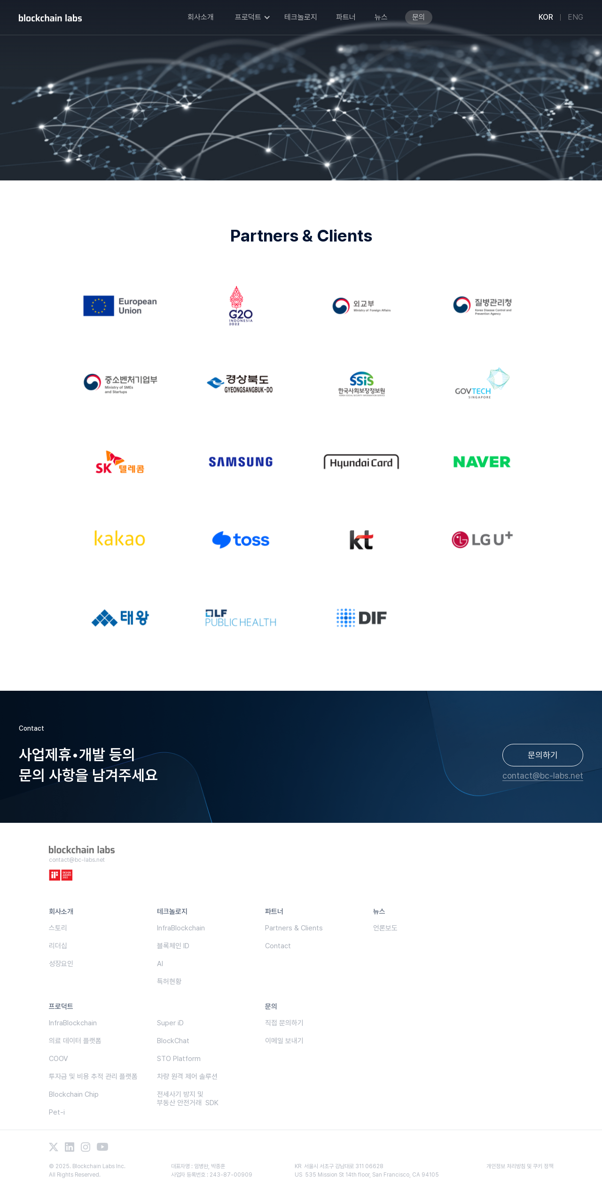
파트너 (346, 17)
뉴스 (381, 17)
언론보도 (385, 928)
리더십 (58, 946)
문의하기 (543, 755)
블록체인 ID (173, 946)
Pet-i (57, 1112)
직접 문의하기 (284, 1023)
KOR (546, 17)
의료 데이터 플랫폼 (75, 1041)
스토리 (58, 928)
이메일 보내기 (284, 1041)
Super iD (170, 1023)
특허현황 (169, 981)
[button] (253, 17)
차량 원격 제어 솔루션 (187, 1076)
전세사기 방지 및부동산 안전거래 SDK (188, 1098)
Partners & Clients (294, 928)
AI (160, 964)
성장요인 (61, 964)
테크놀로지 (300, 17)
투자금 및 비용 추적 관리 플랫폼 (93, 1076)
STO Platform (179, 1058)
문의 (418, 17)
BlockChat (173, 1041)
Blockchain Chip (74, 1094)
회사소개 (201, 17)
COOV (58, 1058)
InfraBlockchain (181, 928)
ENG (575, 17)
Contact (278, 946)
